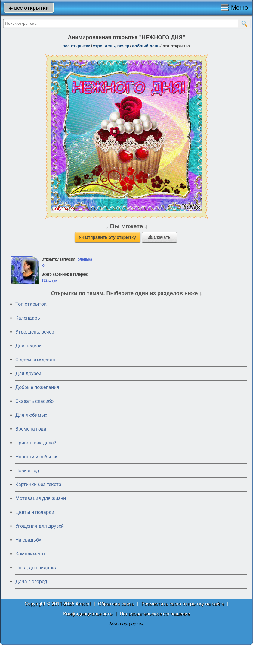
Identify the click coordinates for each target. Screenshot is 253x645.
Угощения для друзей (39, 526)
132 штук (49, 280)
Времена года (30, 429)
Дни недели (28, 346)
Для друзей (28, 373)
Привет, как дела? (35, 443)
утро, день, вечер (111, 45)
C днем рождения (35, 359)
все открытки (29, 8)
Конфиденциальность (88, 614)
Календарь (27, 318)
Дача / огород (31, 581)
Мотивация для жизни (40, 498)
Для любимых (31, 415)
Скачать (159, 237)
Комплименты (31, 554)
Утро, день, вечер (34, 332)
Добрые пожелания (37, 387)
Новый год (27, 470)
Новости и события (37, 457)
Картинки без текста (38, 484)
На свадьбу (28, 540)
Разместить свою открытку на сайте (182, 604)
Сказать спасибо (34, 401)
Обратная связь (116, 604)
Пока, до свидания (36, 568)
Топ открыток (31, 304)
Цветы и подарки (34, 512)
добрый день (146, 45)
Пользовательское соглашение (155, 614)
